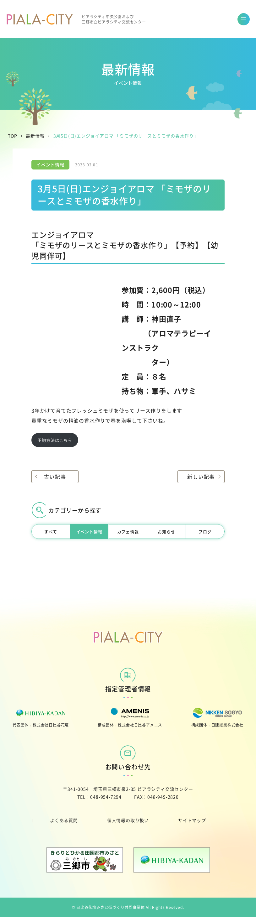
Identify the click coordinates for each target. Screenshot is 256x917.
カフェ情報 (128, 531)
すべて (50, 531)
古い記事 (55, 476)
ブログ (205, 531)
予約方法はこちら (54, 440)
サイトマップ (192, 820)
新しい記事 (201, 476)
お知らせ (166, 531)
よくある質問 (64, 820)
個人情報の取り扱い (128, 820)
